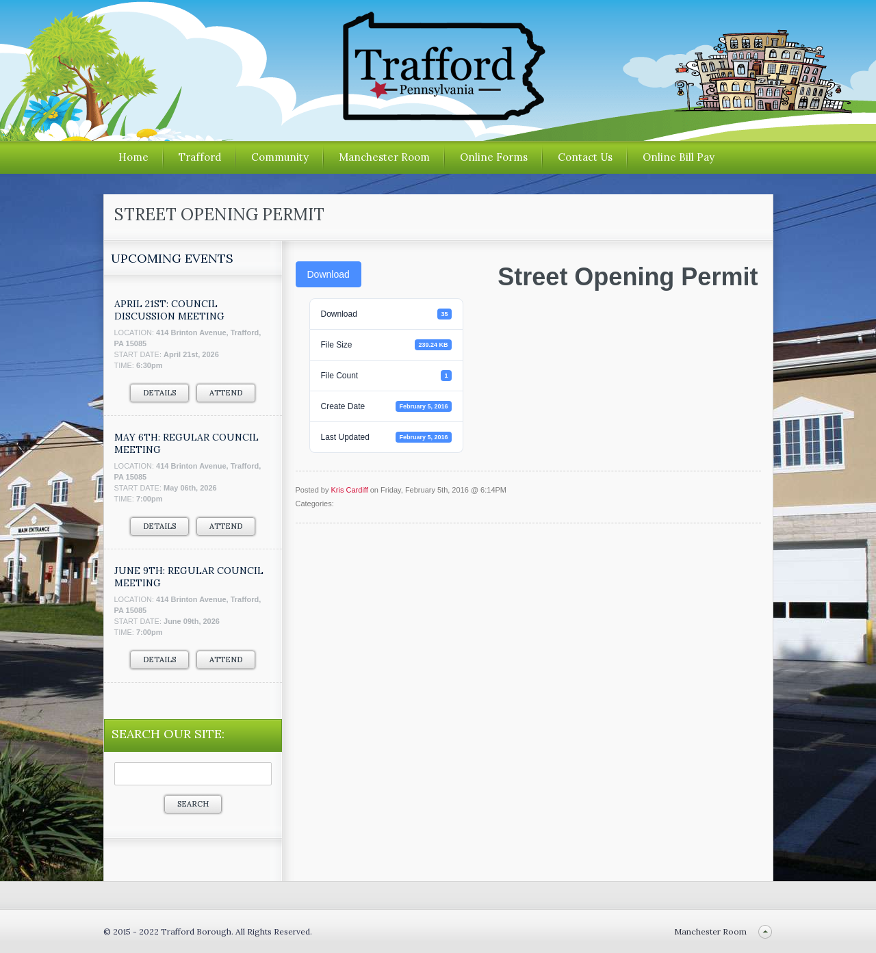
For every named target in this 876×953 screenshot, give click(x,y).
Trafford (200, 157)
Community (280, 157)
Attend (225, 392)
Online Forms (494, 157)
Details (159, 392)
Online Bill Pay (678, 157)
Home (133, 157)
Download (328, 274)
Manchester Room (384, 157)
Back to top (765, 931)
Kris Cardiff (349, 490)
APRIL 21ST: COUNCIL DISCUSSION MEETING (169, 310)
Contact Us (585, 157)
